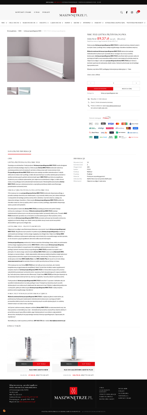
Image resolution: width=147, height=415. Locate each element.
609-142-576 (103, 108)
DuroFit (98, 23)
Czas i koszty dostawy (104, 391)
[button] (121, 12)
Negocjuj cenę (127, 88)
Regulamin (122, 389)
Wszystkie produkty (135, 23)
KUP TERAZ (41, 364)
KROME (76, 23)
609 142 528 (34, 397)
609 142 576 (54, 2)
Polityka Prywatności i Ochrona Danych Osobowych (61, 411)
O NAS (36, 12)
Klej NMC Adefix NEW (38, 370)
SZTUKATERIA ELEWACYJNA (115, 23)
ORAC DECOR (14, 23)
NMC (3, 23)
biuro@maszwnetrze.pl (114, 105)
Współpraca (123, 396)
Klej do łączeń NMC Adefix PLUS (78, 370)
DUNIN (67, 23)
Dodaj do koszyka (100, 88)
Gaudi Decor (55, 23)
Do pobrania (123, 393)
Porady (121, 391)
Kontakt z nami (23, 12)
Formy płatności (106, 397)
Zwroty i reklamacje (107, 394)
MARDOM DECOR (29, 23)
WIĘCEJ (24, 364)
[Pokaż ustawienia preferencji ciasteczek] (4, 410)
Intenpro (87, 23)
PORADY (46, 12)
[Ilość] (113, 83)
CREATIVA (42, 23)
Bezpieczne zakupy (106, 399)
